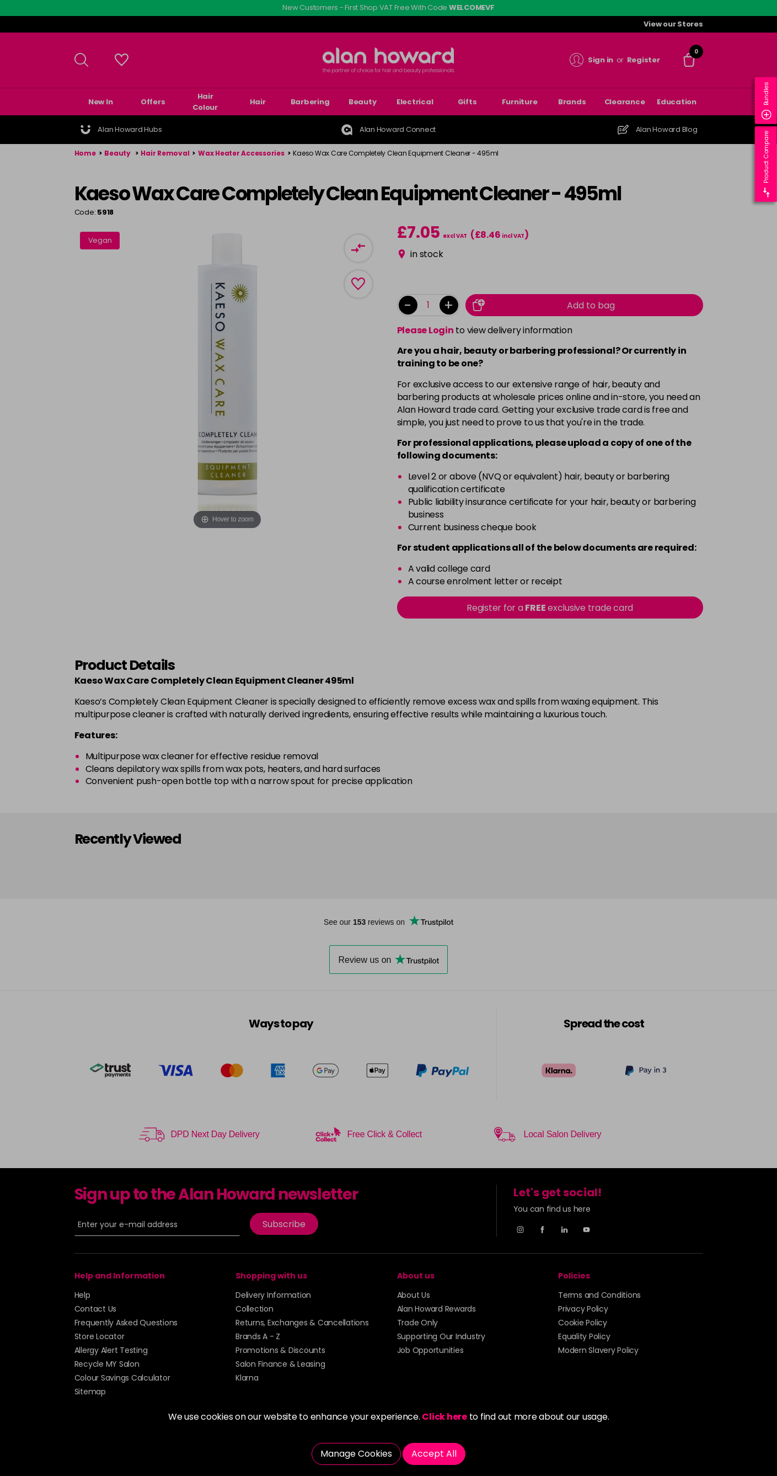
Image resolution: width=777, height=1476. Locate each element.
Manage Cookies (356, 1453)
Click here (444, 1416)
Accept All (434, 1453)
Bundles (766, 101)
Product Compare (766, 164)
